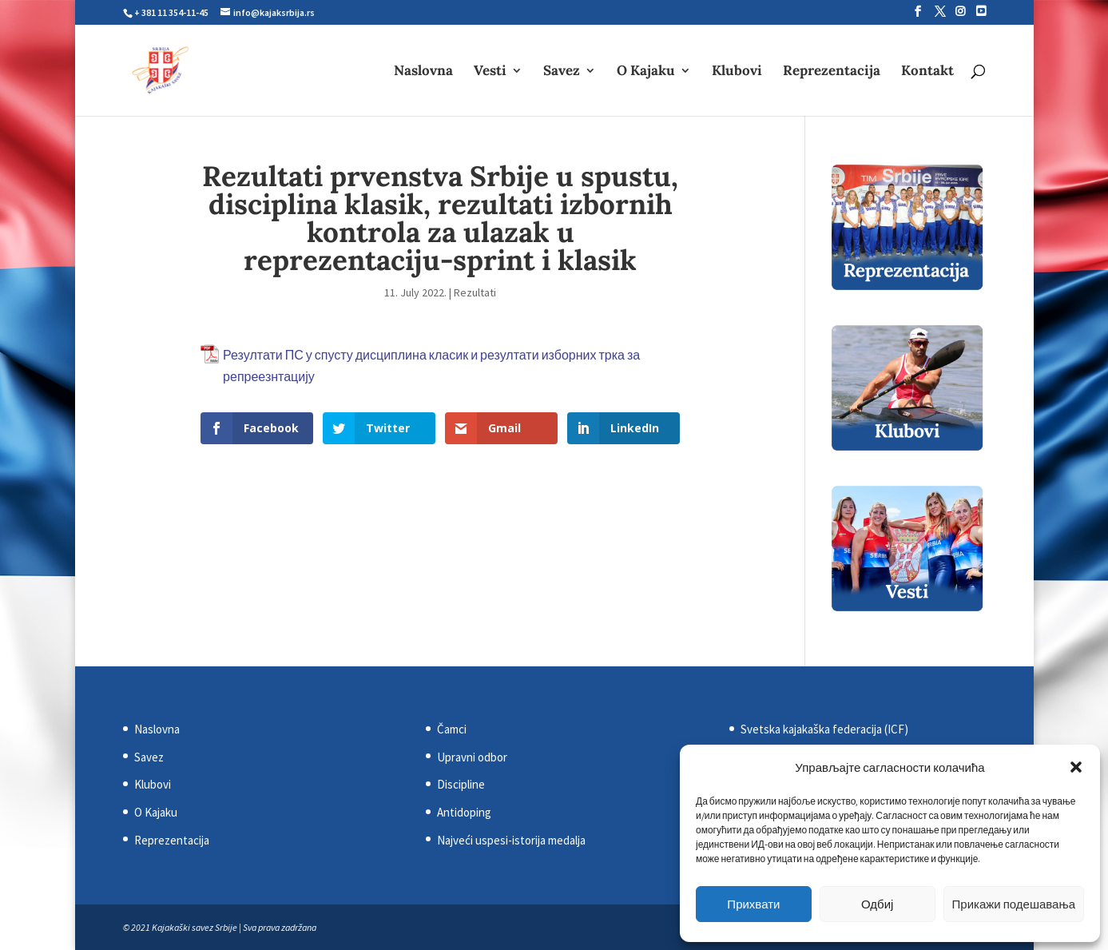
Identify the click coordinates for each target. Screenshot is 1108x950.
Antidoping (464, 812)
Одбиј (877, 904)
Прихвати (753, 904)
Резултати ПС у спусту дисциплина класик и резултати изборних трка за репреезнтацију (431, 365)
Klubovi (737, 72)
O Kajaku (646, 72)
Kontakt (927, 72)
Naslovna (423, 72)
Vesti (490, 72)
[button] (1076, 767)
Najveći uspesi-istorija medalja (511, 840)
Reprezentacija (831, 72)
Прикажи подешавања (1013, 904)
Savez (561, 72)
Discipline (461, 784)
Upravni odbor (472, 757)
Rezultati (475, 292)
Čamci (452, 729)
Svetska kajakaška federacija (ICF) (824, 729)
